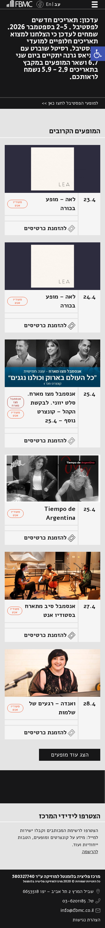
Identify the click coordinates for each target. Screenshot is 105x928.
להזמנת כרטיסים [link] (45, 228)
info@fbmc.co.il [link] (77, 910)
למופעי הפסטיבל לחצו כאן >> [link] (70, 103)
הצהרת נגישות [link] (86, 920)
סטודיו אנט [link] (17, 204)
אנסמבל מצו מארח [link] (15, 402)
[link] (98, 53)
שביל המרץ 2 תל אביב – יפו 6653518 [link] (58, 891)
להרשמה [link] (90, 851)
